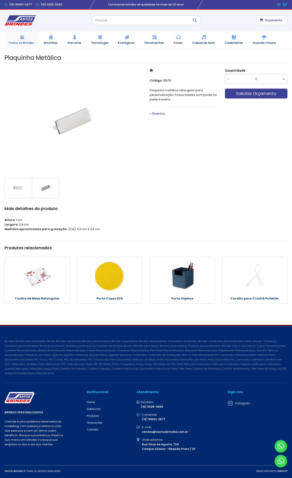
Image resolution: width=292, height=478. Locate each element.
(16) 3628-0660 (49, 4)
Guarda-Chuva (264, 43)
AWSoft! (282, 471)
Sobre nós (94, 409)
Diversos (158, 113)
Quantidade (235, 70)
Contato (92, 429)
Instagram (242, 403)
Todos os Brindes (21, 43)
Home (91, 402)
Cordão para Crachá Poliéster (254, 298)
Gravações (94, 423)
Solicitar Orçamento (256, 93)
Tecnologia (99, 43)
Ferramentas (154, 43)
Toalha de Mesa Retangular (37, 298)
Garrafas (74, 43)
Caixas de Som (203, 43)
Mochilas (50, 43)
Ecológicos (126, 43)
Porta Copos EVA (109, 298)
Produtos (93, 416)
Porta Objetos (182, 298)
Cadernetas (233, 43)
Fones (178, 43)
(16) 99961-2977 (18, 4)
